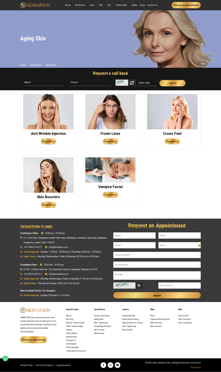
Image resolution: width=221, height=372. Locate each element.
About (68, 5)
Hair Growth (183, 316)
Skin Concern (156, 326)
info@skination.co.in (58, 247)
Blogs (142, 5)
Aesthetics (80, 5)
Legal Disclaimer (63, 365)
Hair (109, 5)
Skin (101, 5)
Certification (71, 344)
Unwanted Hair (128, 316)
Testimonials (121, 5)
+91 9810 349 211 (33, 274)
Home (23, 65)
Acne (152, 316)
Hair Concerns (184, 319)
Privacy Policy (26, 365)
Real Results (71, 337)
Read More (48, 141)
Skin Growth (127, 330)
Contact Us (152, 5)
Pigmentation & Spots (160, 319)
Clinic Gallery (71, 333)
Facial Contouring (101, 316)
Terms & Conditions (44, 365)
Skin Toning (99, 330)
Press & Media (72, 347)
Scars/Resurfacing (130, 319)
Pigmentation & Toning (132, 323)
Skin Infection (156, 323)
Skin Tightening (101, 323)
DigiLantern (196, 367)
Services (70, 319)
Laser (91, 5)
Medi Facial (99, 333)
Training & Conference (76, 351)
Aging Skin (51, 65)
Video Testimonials (74, 326)
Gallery (135, 5)
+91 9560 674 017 (33, 247)
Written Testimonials (75, 323)
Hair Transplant (185, 323)
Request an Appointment (186, 5)
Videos (69, 330)
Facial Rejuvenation (102, 326)
